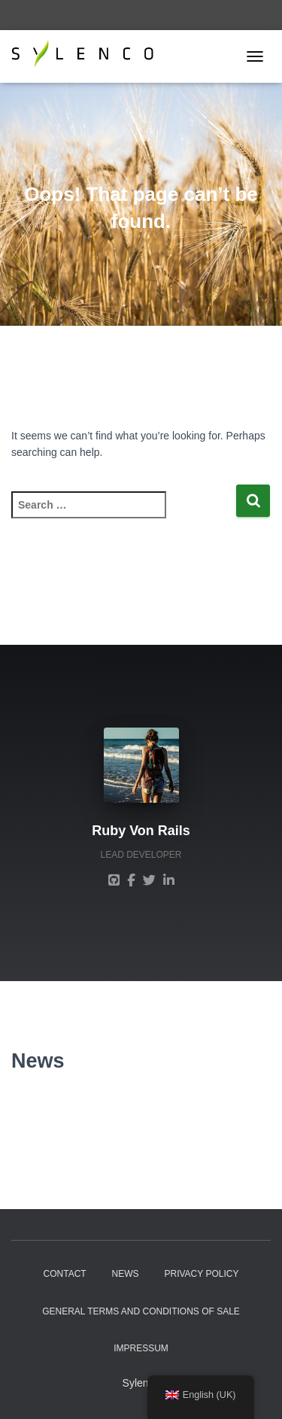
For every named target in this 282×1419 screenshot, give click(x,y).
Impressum (141, 1348)
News (125, 1274)
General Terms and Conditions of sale (141, 1311)
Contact (65, 1274)
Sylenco (141, 1383)
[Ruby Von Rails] (114, 879)
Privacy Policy (201, 1274)
